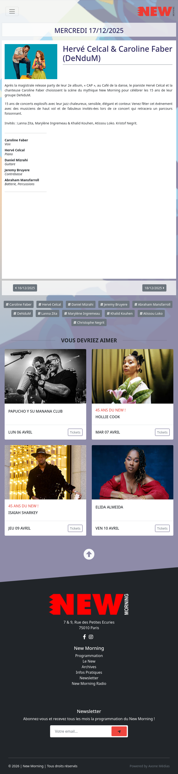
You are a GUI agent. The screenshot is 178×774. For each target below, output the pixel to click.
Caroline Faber (19, 304)
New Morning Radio (89, 683)
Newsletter (88, 677)
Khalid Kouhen (120, 313)
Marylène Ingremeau (82, 313)
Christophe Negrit (88, 322)
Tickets (75, 432)
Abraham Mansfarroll (152, 304)
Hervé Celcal (49, 304)
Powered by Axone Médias (150, 766)
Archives (89, 666)
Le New (89, 661)
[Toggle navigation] (12, 11)
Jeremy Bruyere (113, 304)
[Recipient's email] (81, 731)
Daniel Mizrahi (80, 304)
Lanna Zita (47, 313)
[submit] (119, 731)
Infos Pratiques (89, 672)
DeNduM (22, 313)
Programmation (89, 655)
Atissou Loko (151, 313)
